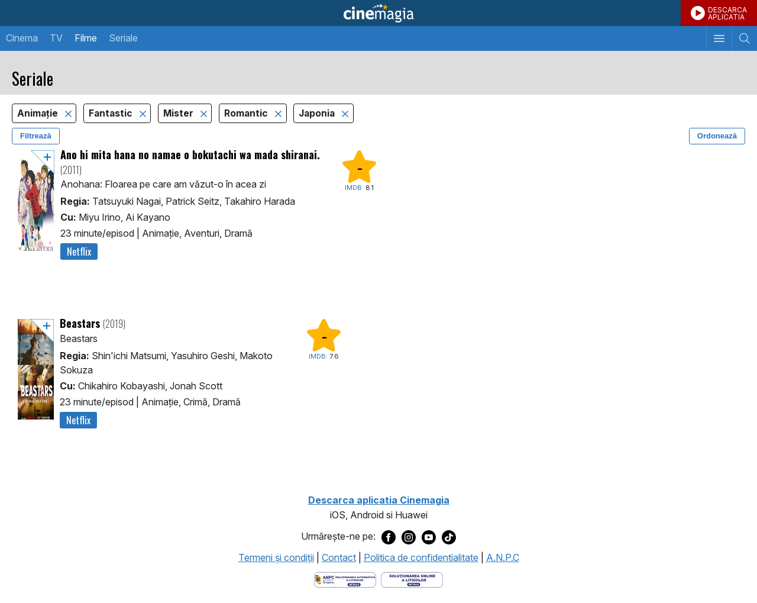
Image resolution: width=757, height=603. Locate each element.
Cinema (22, 38)
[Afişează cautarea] (744, 38)
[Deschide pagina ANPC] (345, 579)
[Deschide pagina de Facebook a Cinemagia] (388, 536)
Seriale (123, 38)
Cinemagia (378, 13)
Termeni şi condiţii (276, 557)
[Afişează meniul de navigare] (719, 38)
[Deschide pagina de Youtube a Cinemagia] (429, 536)
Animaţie (38, 113)
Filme (86, 38)
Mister (179, 113)
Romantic (247, 113)
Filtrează (35, 135)
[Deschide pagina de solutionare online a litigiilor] (412, 579)
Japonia (318, 113)
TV (56, 38)
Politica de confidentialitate (421, 557)
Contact (339, 557)
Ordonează (717, 135)
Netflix (79, 251)
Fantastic (112, 113)
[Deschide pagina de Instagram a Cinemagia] (409, 536)
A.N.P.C (502, 557)
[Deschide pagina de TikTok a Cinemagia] (449, 536)
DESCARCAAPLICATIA (727, 13)
